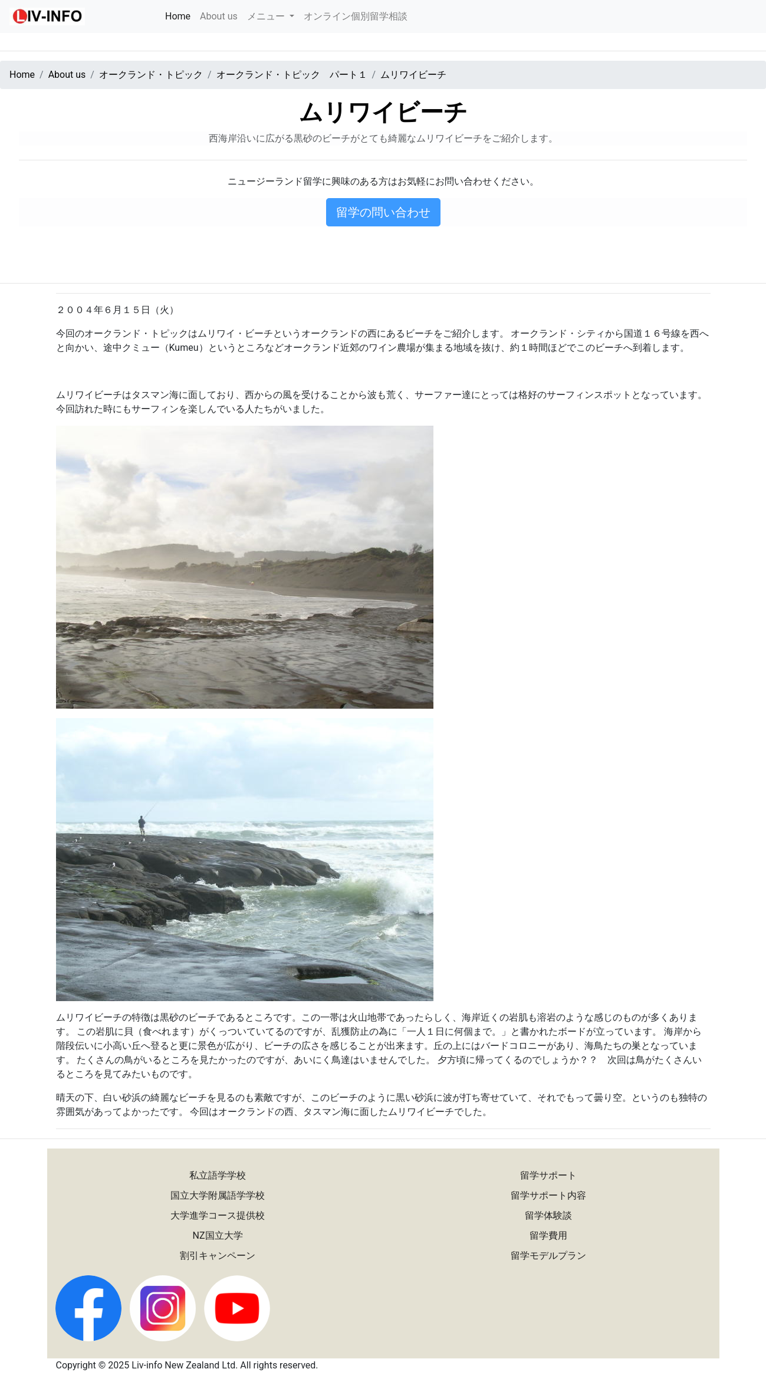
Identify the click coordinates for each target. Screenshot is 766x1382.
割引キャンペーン (217, 1255)
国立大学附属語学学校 (217, 1195)
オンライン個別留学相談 (355, 16)
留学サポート (548, 1175)
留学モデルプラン (548, 1255)
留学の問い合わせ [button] (383, 212)
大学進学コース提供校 (217, 1215)
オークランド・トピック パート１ (291, 74)
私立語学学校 (217, 1175)
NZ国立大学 (218, 1235)
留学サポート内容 (548, 1195)
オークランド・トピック (151, 74)
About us (219, 16)
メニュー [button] (267, 16)
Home (180, 15)
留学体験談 (548, 1215)
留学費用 (548, 1235)
